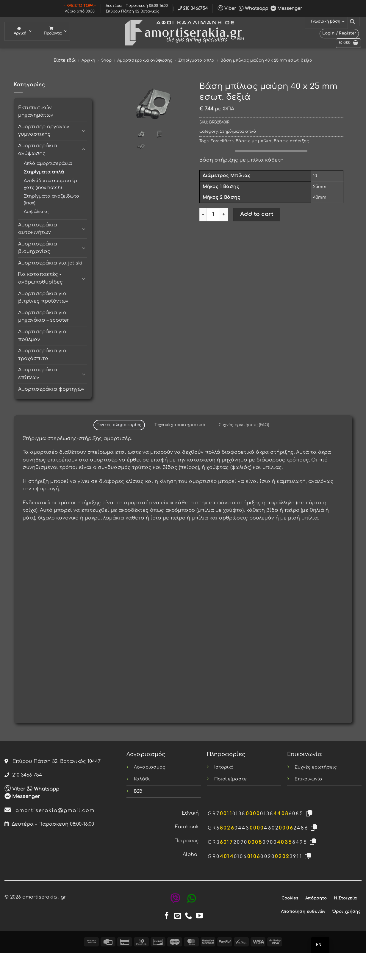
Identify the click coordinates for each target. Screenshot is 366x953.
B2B (138, 791)
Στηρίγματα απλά (196, 60)
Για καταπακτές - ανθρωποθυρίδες (40, 278)
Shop (106, 60)
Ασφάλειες (36, 211)
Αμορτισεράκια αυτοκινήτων (37, 228)
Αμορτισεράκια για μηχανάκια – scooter (43, 316)
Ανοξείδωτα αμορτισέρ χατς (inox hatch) (50, 184)
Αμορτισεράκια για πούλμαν (42, 335)
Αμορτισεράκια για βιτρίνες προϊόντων (43, 297)
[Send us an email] (177, 916)
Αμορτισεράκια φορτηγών (51, 389)
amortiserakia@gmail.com (49, 810)
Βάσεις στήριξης (291, 141)
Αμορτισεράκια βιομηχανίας (37, 247)
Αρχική (88, 60)
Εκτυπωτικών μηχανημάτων (35, 111)
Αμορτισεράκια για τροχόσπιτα (42, 354)
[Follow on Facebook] (166, 916)
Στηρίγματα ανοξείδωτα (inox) (51, 199)
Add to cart (256, 214)
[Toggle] (83, 130)
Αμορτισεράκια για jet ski (50, 263)
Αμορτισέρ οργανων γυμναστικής (43, 130)
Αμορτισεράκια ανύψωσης (144, 60)
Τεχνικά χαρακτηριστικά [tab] (180, 425)
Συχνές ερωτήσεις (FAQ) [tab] (244, 425)
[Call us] (188, 916)
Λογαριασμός (149, 767)
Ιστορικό (224, 767)
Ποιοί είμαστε (230, 779)
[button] (352, 21)
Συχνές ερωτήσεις (316, 767)
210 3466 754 (23, 775)
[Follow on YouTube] (199, 916)
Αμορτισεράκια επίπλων (37, 373)
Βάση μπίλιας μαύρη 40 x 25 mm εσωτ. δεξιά (266, 60)
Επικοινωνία (308, 779)
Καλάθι (142, 779)
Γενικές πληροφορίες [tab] (119, 425)
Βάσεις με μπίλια (254, 141)
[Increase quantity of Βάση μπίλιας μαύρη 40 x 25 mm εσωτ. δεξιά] (224, 214)
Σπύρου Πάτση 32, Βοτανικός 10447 (52, 761)
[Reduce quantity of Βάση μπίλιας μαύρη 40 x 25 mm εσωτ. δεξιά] (203, 214)
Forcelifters (222, 141)
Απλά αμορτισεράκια (48, 163)
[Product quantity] (213, 214)
